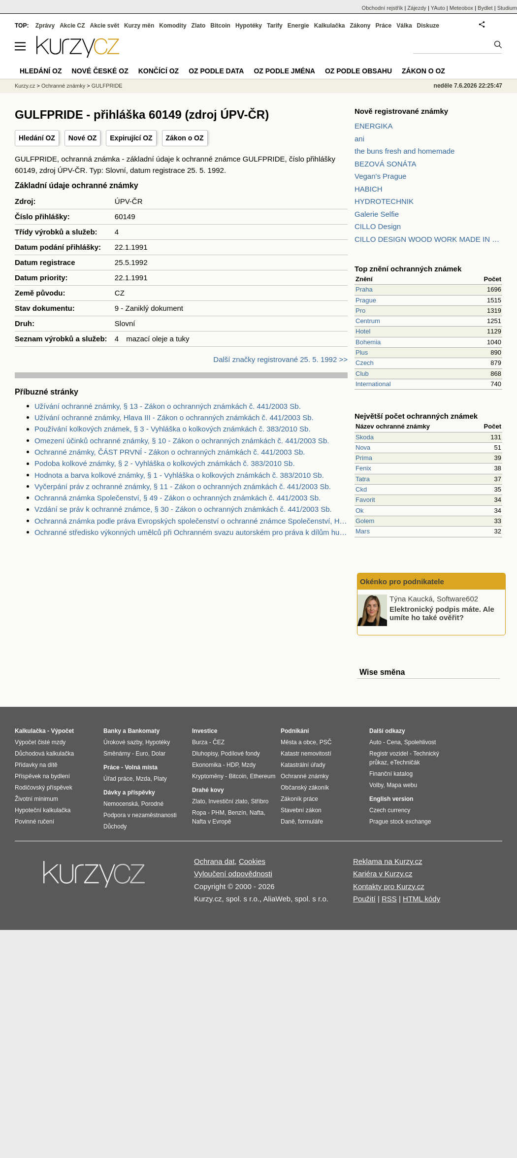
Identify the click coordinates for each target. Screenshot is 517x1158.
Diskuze (428, 25)
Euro (141, 753)
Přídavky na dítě (36, 764)
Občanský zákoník (305, 787)
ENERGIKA (374, 126)
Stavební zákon (301, 810)
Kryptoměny (208, 776)
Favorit (365, 499)
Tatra (362, 479)
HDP (232, 764)
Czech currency (389, 810)
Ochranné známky (63, 86)
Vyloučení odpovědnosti (233, 873)
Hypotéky (248, 25)
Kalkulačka (329, 25)
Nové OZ (82, 138)
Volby (376, 785)
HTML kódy (421, 898)
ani (359, 138)
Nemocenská (120, 803)
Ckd (361, 489)
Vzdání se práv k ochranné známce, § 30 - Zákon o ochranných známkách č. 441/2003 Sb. (183, 509)
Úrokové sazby (122, 742)
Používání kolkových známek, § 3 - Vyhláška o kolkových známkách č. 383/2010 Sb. (172, 429)
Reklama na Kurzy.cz (387, 861)
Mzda (143, 778)
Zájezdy (416, 8)
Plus (361, 352)
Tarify (275, 25)
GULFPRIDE (107, 86)
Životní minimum (36, 798)
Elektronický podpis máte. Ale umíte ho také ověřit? (441, 613)
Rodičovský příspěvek (43, 787)
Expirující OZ (131, 138)
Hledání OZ (37, 138)
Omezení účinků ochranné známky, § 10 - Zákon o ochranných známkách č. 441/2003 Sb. (181, 440)
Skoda (364, 437)
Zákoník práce (299, 798)
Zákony (360, 25)
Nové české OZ (100, 71)
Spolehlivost (420, 742)
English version (391, 798)
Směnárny (116, 753)
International (373, 384)
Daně (288, 821)
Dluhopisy (205, 753)
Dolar (158, 753)
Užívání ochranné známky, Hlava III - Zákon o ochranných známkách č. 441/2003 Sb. (174, 417)
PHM (218, 812)
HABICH (369, 189)
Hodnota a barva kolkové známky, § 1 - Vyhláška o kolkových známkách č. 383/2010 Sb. (179, 475)
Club (362, 373)
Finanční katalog (391, 773)
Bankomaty (144, 731)
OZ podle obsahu (358, 71)
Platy (160, 778)
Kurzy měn (139, 25)
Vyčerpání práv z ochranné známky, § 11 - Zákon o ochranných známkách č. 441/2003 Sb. (182, 486)
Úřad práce (117, 778)
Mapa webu (402, 785)
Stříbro (259, 801)
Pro (360, 310)
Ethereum (262, 776)
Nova (362, 447)
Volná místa (141, 767)
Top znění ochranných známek (408, 269)
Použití (364, 898)
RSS (389, 898)
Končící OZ (158, 71)
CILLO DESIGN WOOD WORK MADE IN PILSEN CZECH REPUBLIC (428, 239)
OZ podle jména (284, 71)
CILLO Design (378, 226)
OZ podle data (216, 71)
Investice (204, 731)
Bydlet (485, 8)
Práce (384, 25)
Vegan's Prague (380, 176)
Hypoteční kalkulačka (42, 810)
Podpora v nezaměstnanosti (140, 815)
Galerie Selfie (377, 214)
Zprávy (45, 25)
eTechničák (405, 762)
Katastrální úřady (303, 764)
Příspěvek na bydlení (42, 776)
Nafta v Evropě (211, 821)
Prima (363, 458)
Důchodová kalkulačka (44, 753)
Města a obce (298, 742)
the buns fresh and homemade (404, 151)
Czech (364, 362)
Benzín (237, 812)
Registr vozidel (388, 753)
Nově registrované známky (401, 111)
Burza (199, 742)
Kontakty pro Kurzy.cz (388, 886)
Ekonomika (206, 764)
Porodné (152, 803)
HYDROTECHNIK (384, 201)
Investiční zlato (227, 801)
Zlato (199, 25)
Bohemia (368, 342)
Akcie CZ (72, 25)
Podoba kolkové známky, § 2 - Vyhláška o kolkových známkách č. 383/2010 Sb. (164, 463)
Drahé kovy (208, 790)
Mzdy (249, 764)
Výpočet (62, 731)
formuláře (310, 821)
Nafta (257, 812)
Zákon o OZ (185, 138)
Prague (365, 300)
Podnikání (295, 731)
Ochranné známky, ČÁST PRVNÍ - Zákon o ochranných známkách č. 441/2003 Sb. (169, 452)
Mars (362, 531)
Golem (364, 521)
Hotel (362, 331)
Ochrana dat (214, 861)
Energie (298, 25)
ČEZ (219, 742)
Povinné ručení (34, 821)
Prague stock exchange (400, 821)
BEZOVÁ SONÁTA (386, 164)
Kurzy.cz (25, 86)
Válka (404, 25)
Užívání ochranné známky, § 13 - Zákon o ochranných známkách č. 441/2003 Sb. (167, 406)
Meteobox (461, 8)
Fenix (363, 468)
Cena (394, 742)
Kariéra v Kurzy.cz (383, 873)
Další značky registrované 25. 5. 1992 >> (280, 359)
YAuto (438, 8)
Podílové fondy (240, 753)
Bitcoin (220, 25)
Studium (507, 8)
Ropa (199, 812)
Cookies (252, 861)
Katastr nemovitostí (306, 753)
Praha (364, 289)
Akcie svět (104, 25)
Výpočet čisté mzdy (40, 742)
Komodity (172, 25)
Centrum (367, 321)
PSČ (326, 742)
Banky (112, 731)
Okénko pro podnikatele (402, 581)
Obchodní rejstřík (382, 8)
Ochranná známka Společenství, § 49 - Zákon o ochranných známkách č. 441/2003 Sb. (177, 498)
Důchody (115, 826)
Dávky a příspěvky (129, 792)
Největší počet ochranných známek (416, 416)
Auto (375, 742)
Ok (359, 510)
